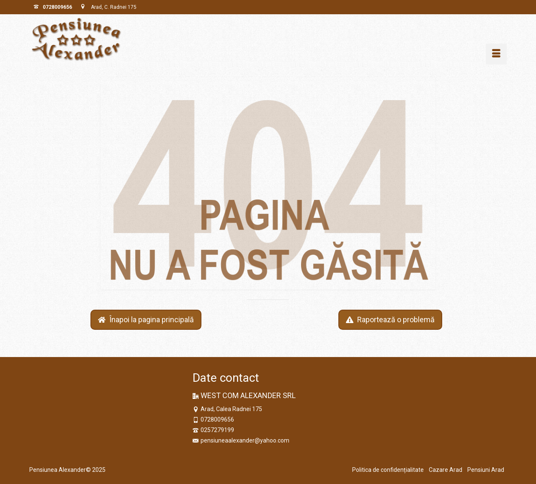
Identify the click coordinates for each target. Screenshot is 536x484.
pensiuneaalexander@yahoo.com (241, 440)
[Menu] (496, 54)
